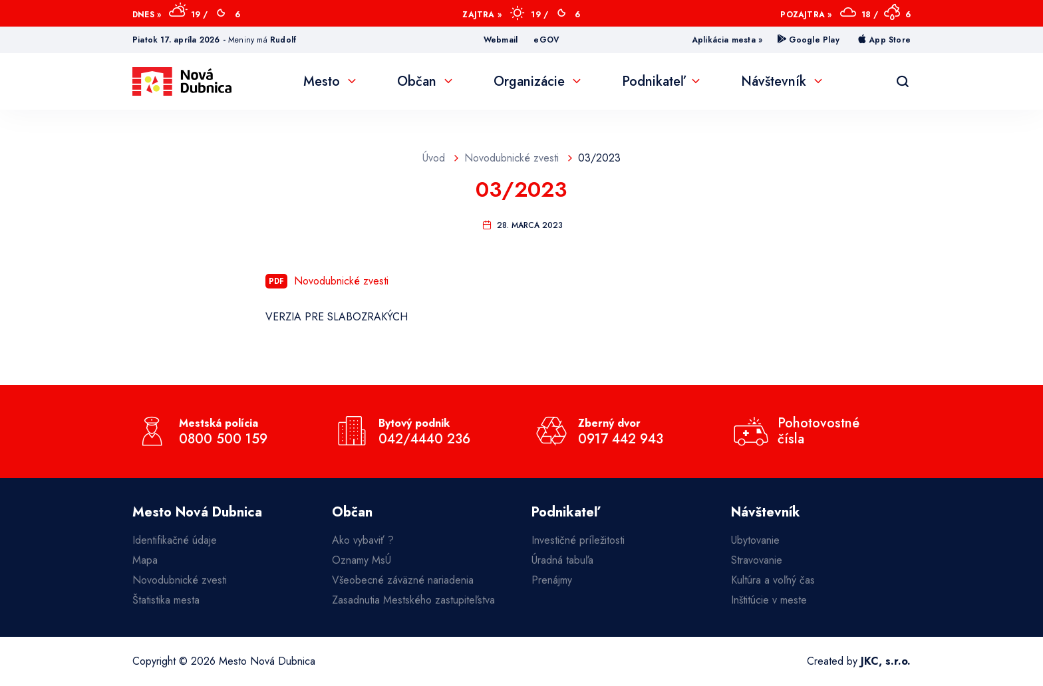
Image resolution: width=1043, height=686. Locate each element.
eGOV (546, 40)
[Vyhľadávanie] (903, 82)
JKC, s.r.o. (886, 661)
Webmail (501, 40)
